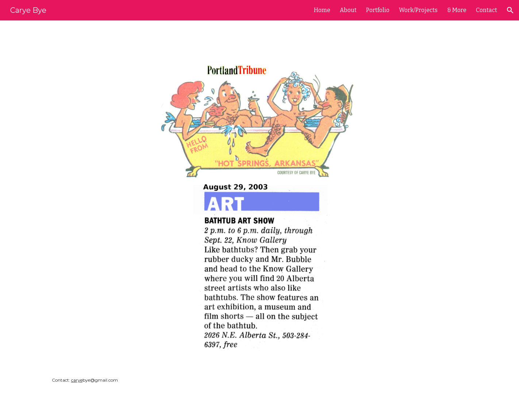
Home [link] (322, 10)
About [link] (348, 10)
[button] (510, 10)
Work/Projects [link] (418, 10)
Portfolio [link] (377, 10)
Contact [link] (486, 10)
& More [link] (456, 10)
